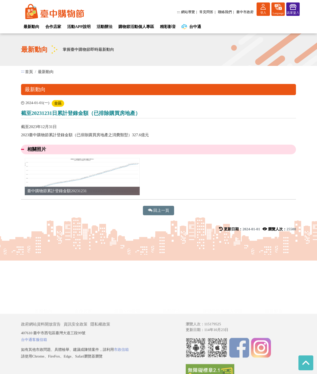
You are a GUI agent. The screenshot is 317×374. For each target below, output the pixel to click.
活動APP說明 (79, 27)
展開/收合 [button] (158, 284)
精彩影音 (168, 27)
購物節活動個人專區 (136, 27)
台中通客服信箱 (34, 369)
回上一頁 (158, 211)
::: (178, 12)
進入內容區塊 (12, 3)
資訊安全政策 (75, 353)
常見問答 (206, 12)
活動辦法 (104, 27)
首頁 (29, 72)
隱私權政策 (100, 353)
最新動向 (31, 27)
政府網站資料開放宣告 (41, 353)
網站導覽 (188, 12)
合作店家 (53, 27)
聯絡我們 (225, 12)
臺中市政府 (245, 12)
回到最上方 (305, 362)
